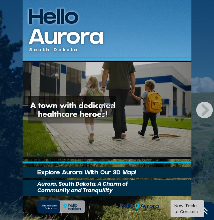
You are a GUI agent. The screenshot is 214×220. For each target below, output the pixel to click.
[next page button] (204, 110)
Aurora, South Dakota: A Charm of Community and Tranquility (81, 187)
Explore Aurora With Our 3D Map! (85, 173)
